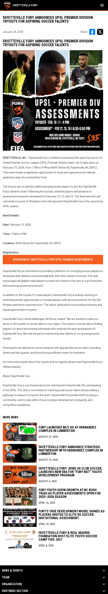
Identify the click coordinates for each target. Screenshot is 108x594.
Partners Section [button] (15, 590)
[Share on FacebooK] (92, 32)
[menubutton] (102, 5)
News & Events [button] (12, 570)
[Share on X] (100, 32)
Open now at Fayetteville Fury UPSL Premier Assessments (53, 259)
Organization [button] (12, 584)
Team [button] (5, 577)
